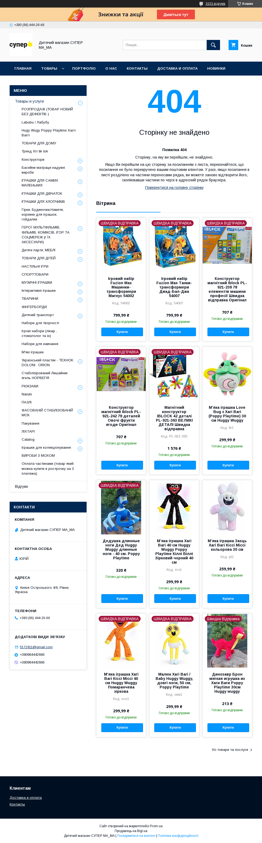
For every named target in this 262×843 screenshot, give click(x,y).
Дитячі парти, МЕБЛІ (38, 250)
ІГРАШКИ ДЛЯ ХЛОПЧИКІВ (43, 202)
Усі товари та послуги (230, 750)
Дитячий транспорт (38, 315)
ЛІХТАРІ (28, 431)
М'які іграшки (33, 352)
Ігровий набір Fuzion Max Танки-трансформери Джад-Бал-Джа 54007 (174, 287)
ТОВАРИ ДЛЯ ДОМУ (39, 143)
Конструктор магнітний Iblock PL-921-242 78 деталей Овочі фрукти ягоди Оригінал (121, 416)
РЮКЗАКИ (30, 386)
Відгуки (21, 486)
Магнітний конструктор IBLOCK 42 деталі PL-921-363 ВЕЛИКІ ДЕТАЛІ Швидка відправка (174, 418)
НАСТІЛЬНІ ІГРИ (35, 266)
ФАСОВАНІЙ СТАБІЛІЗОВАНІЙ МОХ (47, 412)
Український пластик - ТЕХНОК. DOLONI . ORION (48, 362)
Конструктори (33, 160)
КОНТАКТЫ (137, 68)
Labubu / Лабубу (35, 122)
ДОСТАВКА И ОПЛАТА (177, 68)
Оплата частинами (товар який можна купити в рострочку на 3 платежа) (48, 468)
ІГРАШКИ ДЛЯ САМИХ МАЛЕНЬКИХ (40, 182)
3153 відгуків (215, 4)
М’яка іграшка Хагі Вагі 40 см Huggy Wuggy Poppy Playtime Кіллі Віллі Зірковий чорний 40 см (174, 551)
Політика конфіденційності (178, 836)
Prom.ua (156, 826)
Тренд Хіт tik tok (35, 151)
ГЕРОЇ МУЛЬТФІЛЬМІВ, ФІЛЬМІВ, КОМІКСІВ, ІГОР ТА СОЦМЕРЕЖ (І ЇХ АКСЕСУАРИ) (46, 234)
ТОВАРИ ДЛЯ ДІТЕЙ (39, 258)
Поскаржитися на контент (136, 836)
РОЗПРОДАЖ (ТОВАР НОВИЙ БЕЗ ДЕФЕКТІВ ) (47, 111)
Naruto (27, 394)
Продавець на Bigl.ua (131, 831)
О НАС (111, 68)
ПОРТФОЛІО (84, 68)
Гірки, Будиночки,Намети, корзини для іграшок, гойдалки (43, 214)
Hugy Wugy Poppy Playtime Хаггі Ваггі (49, 132)
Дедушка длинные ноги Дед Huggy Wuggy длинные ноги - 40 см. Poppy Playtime (121, 549)
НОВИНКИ (216, 68)
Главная (23, 68)
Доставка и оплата (26, 798)
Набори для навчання (40, 344)
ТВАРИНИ (30, 299)
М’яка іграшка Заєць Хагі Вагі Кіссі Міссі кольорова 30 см (227, 545)
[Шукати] (213, 45)
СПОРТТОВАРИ (35, 274)
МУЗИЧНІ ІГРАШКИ (37, 282)
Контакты (17, 804)
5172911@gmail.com (36, 647)
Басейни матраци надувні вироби (43, 170)
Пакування (30, 423)
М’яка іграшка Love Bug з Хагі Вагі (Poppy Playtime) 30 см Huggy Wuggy (227, 413)
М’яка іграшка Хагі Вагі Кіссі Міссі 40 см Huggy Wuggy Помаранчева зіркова (121, 683)
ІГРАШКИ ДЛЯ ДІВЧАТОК (42, 194)
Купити (122, 332)
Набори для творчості (40, 323)
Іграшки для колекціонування (46, 447)
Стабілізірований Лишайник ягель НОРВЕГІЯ (45, 375)
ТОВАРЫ (49, 68)
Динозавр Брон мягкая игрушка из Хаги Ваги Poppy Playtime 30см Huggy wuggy (227, 683)
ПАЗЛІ (27, 402)
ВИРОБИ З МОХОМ (38, 456)
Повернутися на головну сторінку (174, 187)
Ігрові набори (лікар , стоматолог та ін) (39, 333)
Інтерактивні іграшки (39, 291)
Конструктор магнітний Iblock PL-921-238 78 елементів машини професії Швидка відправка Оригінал (227, 289)
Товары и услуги (29, 101)
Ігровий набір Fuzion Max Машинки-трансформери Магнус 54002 (121, 287)
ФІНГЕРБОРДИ (34, 307)
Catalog (28, 439)
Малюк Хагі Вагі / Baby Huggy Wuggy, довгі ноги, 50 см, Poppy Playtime (174, 680)
